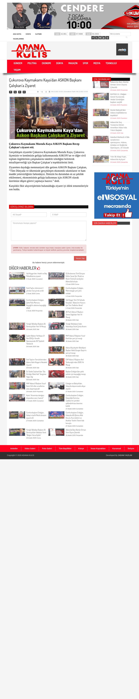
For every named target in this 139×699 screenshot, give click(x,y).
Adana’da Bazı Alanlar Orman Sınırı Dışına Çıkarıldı (119, 79)
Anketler (14, 448)
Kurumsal (116, 448)
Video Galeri (30, 448)
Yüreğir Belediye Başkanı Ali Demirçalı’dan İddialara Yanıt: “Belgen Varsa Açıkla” (36, 432)
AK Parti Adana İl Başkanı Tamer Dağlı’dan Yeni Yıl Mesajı (74, 314)
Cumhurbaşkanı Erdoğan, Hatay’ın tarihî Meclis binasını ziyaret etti (36, 415)
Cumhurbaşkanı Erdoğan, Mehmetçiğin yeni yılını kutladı (74, 290)
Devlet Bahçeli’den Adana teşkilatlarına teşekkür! (118, 108)
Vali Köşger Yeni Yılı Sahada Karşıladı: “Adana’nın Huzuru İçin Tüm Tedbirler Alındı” (75, 302)
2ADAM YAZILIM (125, 455)
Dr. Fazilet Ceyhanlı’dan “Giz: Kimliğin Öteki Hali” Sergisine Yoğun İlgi (36, 374)
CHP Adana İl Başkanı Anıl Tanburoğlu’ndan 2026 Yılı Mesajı (75, 362)
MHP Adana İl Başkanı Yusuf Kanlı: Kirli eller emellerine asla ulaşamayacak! (36, 386)
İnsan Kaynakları (98, 448)
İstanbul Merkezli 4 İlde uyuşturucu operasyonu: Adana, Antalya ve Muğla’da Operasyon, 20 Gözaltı (119, 135)
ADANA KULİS (28, 455)
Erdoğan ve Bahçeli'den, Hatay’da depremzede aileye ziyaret (75, 386)
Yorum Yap (80, 258)
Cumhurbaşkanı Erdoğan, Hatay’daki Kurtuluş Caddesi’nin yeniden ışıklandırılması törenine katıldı (74, 400)
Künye (28, 34)
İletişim (38, 34)
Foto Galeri (47, 448)
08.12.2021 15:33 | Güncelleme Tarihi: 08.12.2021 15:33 (68, 91)
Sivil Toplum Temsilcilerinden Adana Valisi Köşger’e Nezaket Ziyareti (36, 362)
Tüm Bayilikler (65, 448)
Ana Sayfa (17, 34)
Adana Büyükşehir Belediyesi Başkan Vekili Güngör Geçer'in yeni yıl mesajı (76, 350)
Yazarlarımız (18, 39)
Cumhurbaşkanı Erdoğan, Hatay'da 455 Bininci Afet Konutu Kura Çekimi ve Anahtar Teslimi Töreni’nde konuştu (75, 417)
